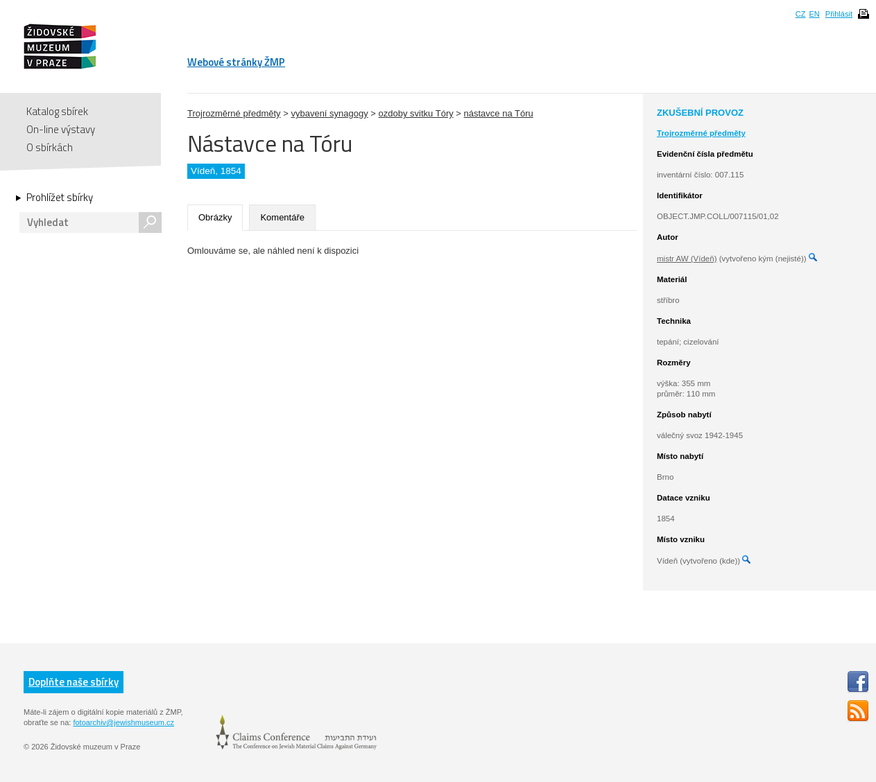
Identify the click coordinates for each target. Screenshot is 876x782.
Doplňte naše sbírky (73, 682)
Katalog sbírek (57, 111)
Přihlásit (838, 14)
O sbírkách (49, 147)
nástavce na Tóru (498, 113)
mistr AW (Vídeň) (686, 258)
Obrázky (215, 217)
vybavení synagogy (329, 113)
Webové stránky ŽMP (236, 62)
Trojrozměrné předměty (234, 113)
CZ (801, 14)
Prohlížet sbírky (59, 197)
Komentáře (282, 217)
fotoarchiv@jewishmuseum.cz (123, 722)
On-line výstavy (60, 129)
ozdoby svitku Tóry (416, 113)
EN (814, 14)
